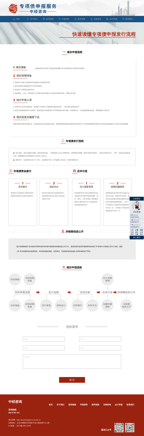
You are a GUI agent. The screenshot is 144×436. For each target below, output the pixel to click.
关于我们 (32, 19)
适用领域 (48, 19)
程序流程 (80, 19)
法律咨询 (96, 19)
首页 (16, 19)
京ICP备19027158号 (23, 426)
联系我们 (127, 19)
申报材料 (64, 19)
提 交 (72, 380)
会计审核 (111, 19)
